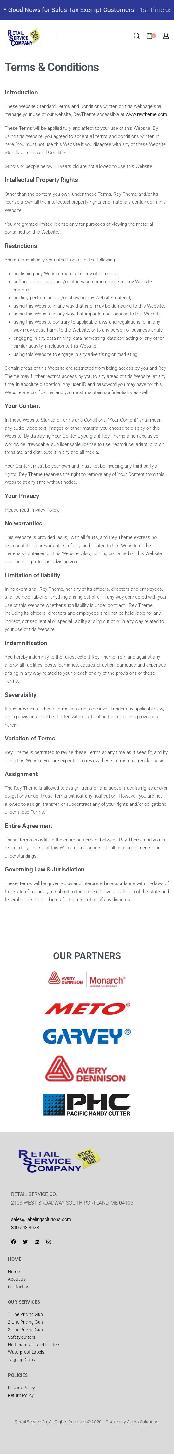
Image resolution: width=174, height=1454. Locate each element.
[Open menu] (54, 36)
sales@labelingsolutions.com (41, 1219)
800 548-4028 (25, 1227)
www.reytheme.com (146, 114)
